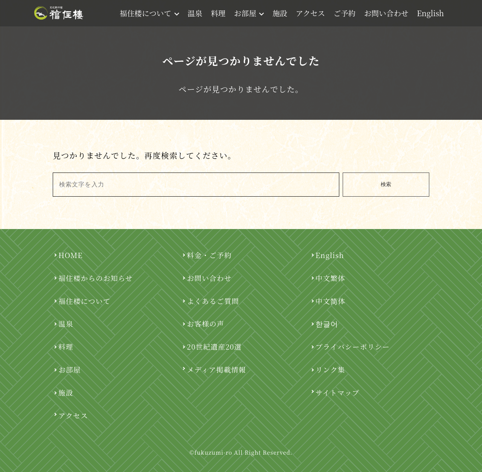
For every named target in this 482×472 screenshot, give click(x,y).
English (430, 13)
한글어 (327, 323)
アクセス (310, 13)
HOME (70, 255)
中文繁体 (330, 278)
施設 (279, 13)
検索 (386, 184)
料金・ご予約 (209, 255)
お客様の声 (205, 323)
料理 (218, 13)
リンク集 (330, 369)
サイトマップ (338, 392)
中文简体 (331, 301)
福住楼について (149, 13)
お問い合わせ (386, 13)
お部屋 (249, 13)
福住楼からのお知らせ (95, 278)
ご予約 (345, 13)
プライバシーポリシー (353, 346)
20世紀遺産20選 (214, 346)
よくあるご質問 (213, 301)
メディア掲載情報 (216, 369)
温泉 (195, 13)
